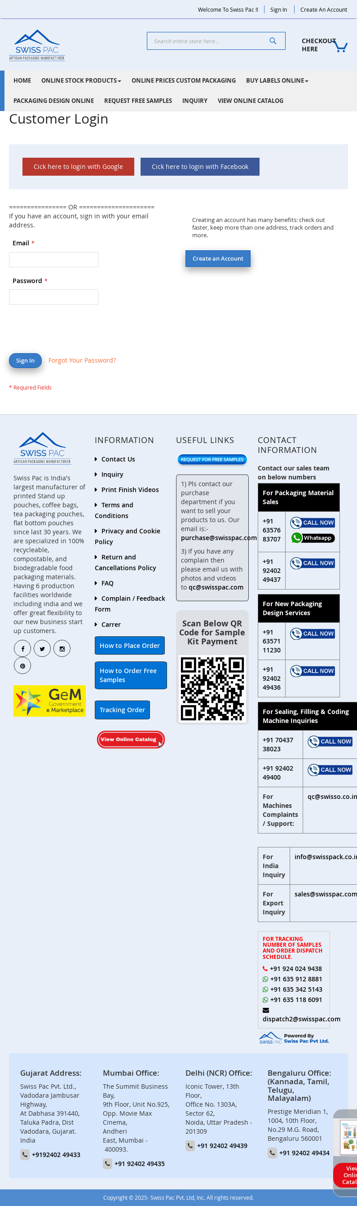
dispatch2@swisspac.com (301, 1019)
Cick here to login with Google (78, 166)
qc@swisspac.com (216, 587)
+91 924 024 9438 (296, 968)
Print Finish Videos (130, 489)
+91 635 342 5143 (296, 989)
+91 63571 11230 (272, 641)
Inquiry (112, 474)
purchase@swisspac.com (219, 537)
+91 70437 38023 (278, 744)
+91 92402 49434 (304, 1152)
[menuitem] (22, 81)
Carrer (111, 624)
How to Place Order (130, 645)
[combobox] (216, 41)
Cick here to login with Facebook (200, 166)
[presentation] (77, 331)
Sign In (278, 9)
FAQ (107, 583)
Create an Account (323, 9)
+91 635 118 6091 (296, 999)
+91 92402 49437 (272, 570)
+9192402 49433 (56, 1154)
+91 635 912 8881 (296, 979)
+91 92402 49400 (278, 772)
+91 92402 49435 (140, 1163)
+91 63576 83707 (272, 530)
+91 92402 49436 (272, 678)
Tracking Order (122, 709)
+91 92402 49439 (222, 1145)
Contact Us (118, 459)
